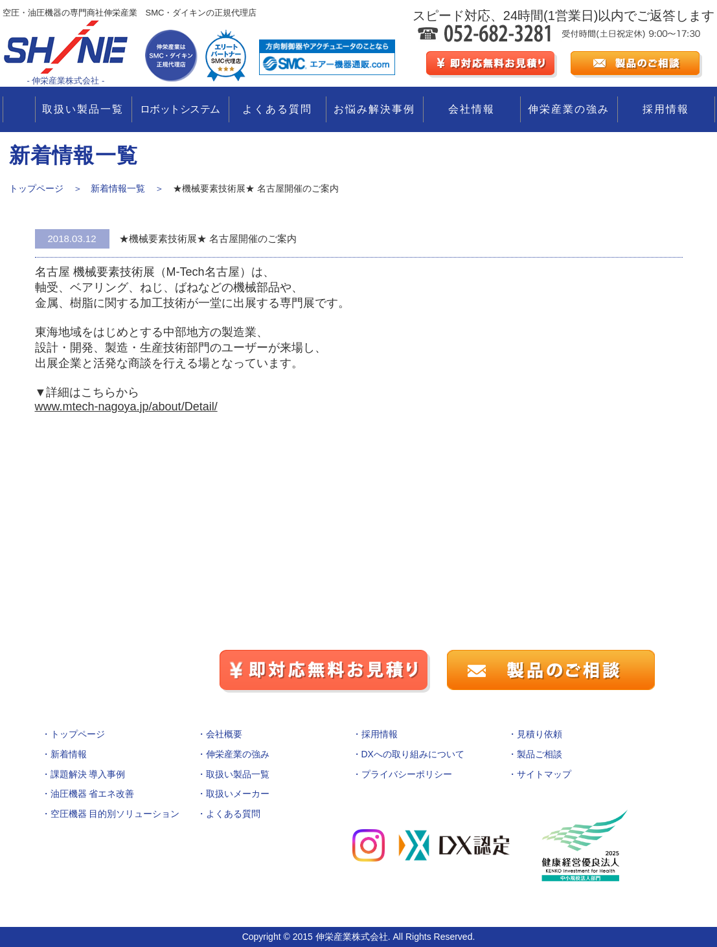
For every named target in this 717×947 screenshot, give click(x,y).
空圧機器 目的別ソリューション (115, 813)
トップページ (78, 734)
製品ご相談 (539, 754)
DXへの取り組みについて (412, 754)
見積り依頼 (539, 734)
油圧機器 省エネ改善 (93, 793)
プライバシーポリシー (406, 774)
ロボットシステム (180, 109)
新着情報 (69, 754)
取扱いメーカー (237, 793)
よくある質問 (277, 109)
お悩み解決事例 (374, 109)
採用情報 (666, 109)
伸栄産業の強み (568, 109)
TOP (19, 109)
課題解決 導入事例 (88, 774)
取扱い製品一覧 (83, 109)
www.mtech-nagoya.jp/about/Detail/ (126, 406)
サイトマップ (544, 774)
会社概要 (224, 734)
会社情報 (471, 109)
